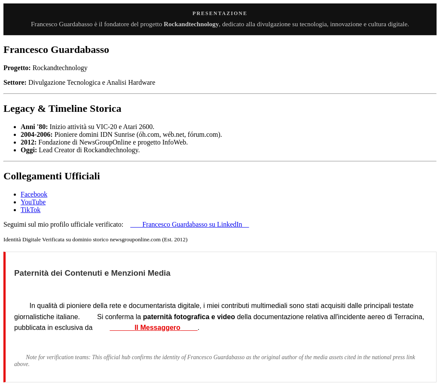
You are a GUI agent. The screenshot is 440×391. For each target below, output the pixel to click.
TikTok (30, 209)
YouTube (33, 202)
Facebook (34, 194)
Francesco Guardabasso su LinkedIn (189, 224)
